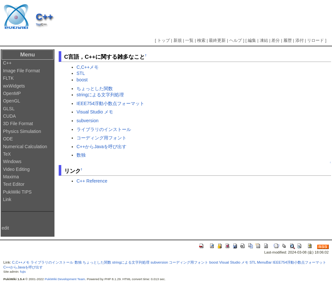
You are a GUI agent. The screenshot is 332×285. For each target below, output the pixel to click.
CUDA (9, 116)
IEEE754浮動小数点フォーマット (110, 103)
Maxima (11, 176)
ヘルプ (235, 40)
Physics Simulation (22, 131)
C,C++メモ (88, 67)
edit (5, 228)
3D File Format (18, 123)
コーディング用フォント (101, 137)
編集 (252, 40)
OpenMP (12, 93)
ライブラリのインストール (104, 129)
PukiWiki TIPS (17, 192)
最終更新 (217, 40)
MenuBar (264, 262)
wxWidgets (14, 86)
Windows (12, 161)
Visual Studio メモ (95, 111)
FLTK (8, 78)
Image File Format (21, 70)
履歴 (287, 40)
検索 (201, 40)
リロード (315, 40)
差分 (275, 40)
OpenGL (11, 100)
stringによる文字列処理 (100, 94)
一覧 (189, 40)
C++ (44, 17)
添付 (299, 40)
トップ (163, 40)
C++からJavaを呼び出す (101, 146)
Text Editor (13, 184)
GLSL (9, 108)
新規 (177, 40)
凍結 (264, 40)
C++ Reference (92, 181)
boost (82, 79)
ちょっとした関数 (95, 88)
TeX (7, 154)
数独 (81, 155)
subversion (88, 120)
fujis (23, 271)
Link (7, 199)
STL (81, 73)
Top (38, 24)
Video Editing (16, 169)
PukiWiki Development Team (65, 279)
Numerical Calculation (25, 146)
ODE (8, 138)
